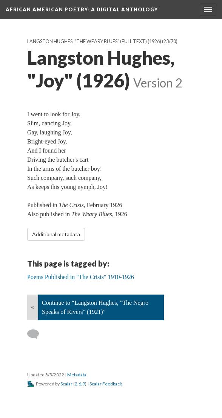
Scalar (66, 384)
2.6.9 (80, 384)
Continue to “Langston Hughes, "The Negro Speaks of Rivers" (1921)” (95, 307)
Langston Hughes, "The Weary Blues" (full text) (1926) (94, 41)
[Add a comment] (36, 334)
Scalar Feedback (105, 384)
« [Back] (32, 307)
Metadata (76, 374)
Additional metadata (56, 234)
